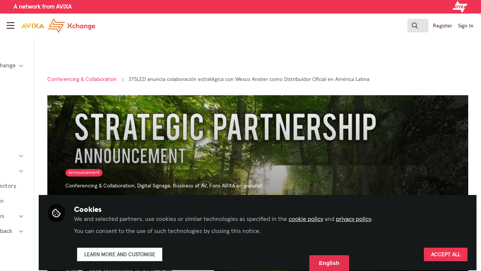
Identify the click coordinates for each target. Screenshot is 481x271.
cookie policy (368, 215)
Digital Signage (208, 186)
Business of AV (245, 186)
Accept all (445, 251)
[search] (417, 25)
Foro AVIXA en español (290, 186)
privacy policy (415, 215)
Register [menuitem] (442, 26)
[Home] (51, 25)
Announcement (138, 173)
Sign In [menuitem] (465, 26)
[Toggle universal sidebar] (10, 25)
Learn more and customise (181, 251)
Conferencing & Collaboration (136, 79)
